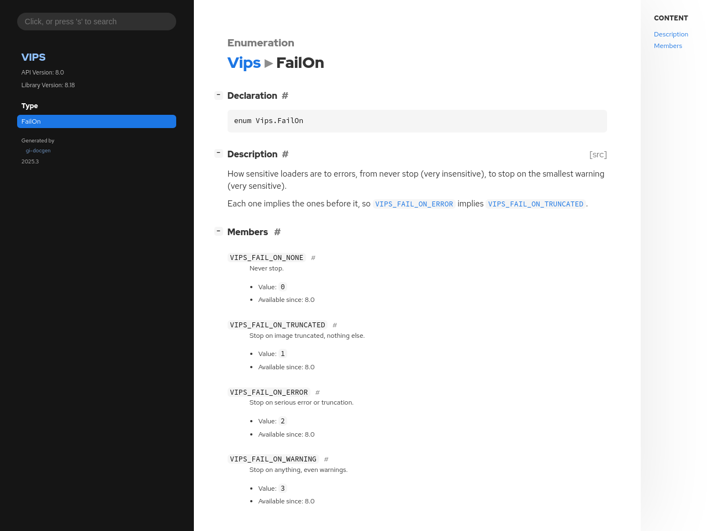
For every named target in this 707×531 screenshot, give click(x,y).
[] (221, 94)
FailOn (31, 121)
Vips (34, 57)
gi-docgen (38, 150)
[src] (597, 154)
